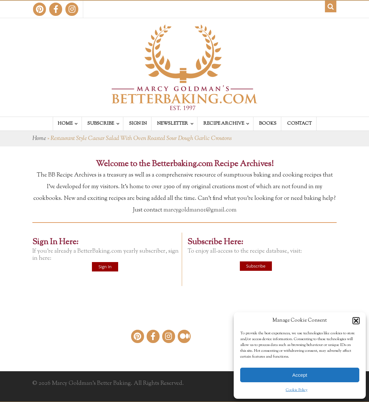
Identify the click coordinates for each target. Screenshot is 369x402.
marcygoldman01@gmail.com (200, 210)
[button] (356, 320)
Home (39, 138)
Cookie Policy (297, 390)
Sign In (104, 267)
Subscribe (255, 266)
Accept (299, 375)
